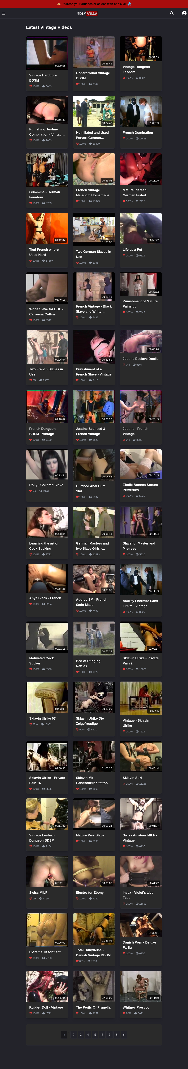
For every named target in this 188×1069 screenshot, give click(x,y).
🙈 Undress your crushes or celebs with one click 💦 (94, 4)
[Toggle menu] (3, 13)
